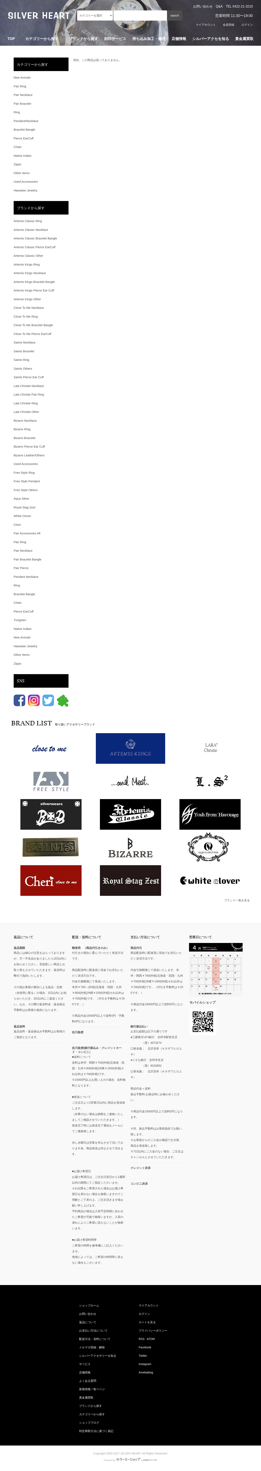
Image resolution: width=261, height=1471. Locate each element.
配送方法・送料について (95, 1339)
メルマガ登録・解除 (92, 1347)
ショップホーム (89, 1305)
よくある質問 (87, 1380)
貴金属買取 (244, 39)
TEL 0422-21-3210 (239, 6)
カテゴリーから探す (92, 1414)
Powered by (130, 1460)
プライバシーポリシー (153, 1330)
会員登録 (228, 24)
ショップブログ (89, 1422)
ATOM (151, 1339)
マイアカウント (206, 24)
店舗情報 (178, 39)
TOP (11, 39)
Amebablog (146, 1372)
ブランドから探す (90, 1406)
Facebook (145, 1347)
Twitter (143, 1355)
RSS (142, 1339)
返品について (87, 1322)
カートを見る (147, 1322)
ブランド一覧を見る (237, 900)
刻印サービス (115, 39)
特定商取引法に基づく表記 (96, 1431)
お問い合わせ (203, 6)
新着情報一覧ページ (92, 1389)
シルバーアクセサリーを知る (97, 1355)
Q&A (219, 6)
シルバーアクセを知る (210, 39)
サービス (85, 1364)
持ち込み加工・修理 (148, 39)
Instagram (145, 1364)
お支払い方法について (93, 1330)
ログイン (247, 24)
